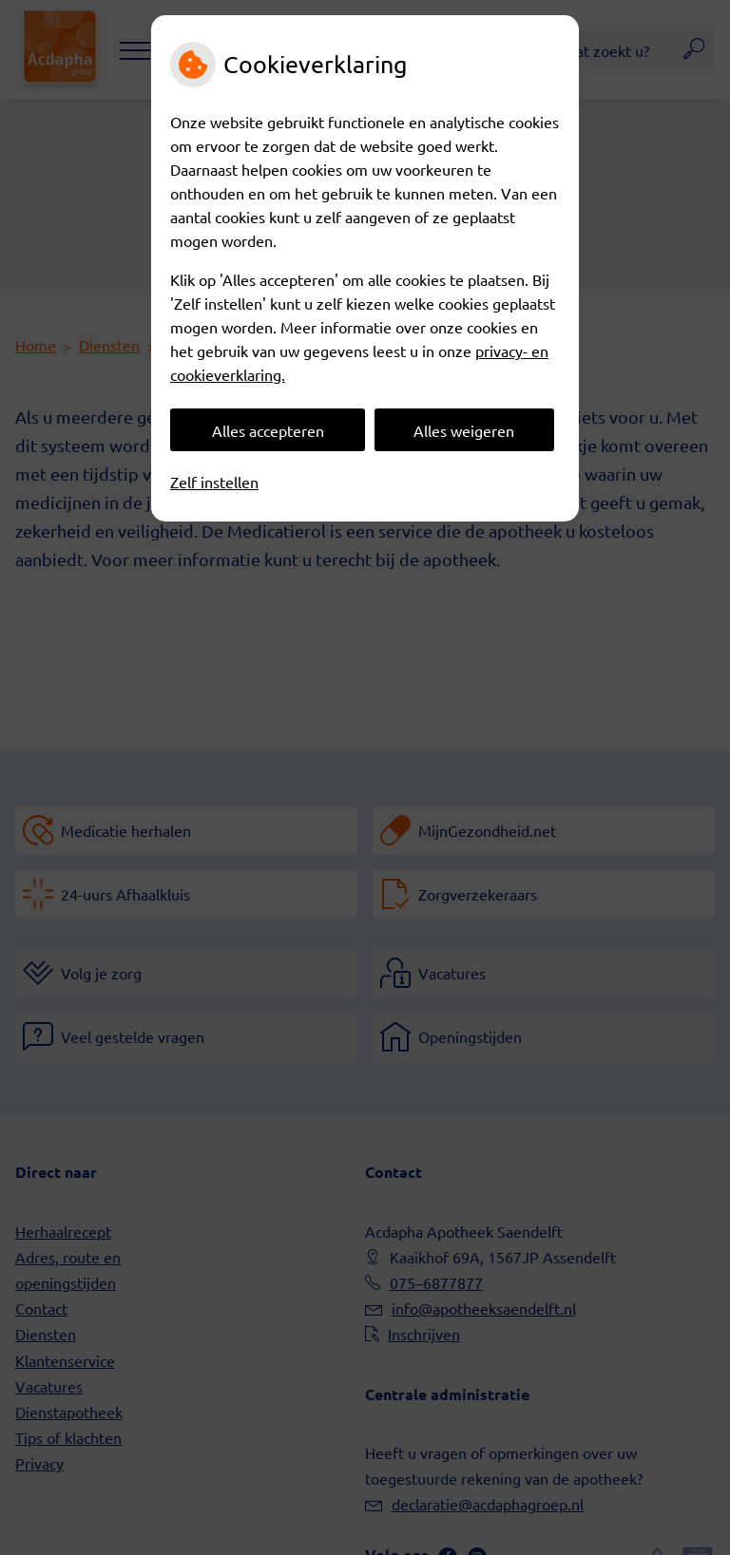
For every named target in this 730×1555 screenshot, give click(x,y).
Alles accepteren (268, 430)
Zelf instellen (214, 481)
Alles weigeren (463, 430)
